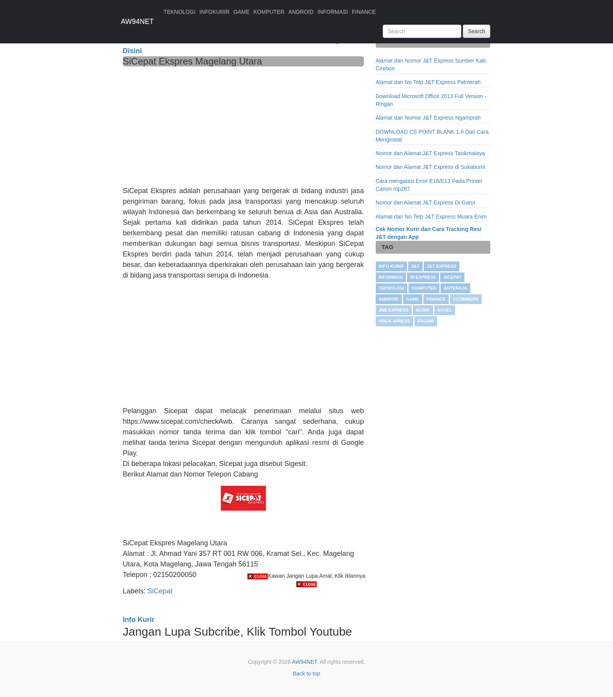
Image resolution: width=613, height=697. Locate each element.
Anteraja (455, 288)
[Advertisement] (243, 125)
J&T (415, 266)
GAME (241, 12)
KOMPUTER (268, 12)
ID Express (423, 277)
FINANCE (364, 12)
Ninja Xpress (394, 321)
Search (476, 31)
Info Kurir (391, 266)
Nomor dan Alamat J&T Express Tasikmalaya (430, 153)
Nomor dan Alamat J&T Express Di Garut (425, 202)
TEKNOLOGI (179, 12)
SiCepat (452, 277)
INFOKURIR (214, 12)
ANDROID (301, 12)
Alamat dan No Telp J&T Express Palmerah (428, 82)
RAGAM (426, 321)
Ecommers (466, 299)
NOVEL (444, 310)
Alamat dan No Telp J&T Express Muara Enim (431, 216)
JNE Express (394, 310)
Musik (423, 310)
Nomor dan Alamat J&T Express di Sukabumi (430, 167)
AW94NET (137, 21)
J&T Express (442, 266)
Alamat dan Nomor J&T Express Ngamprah (428, 118)
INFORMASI (332, 12)
